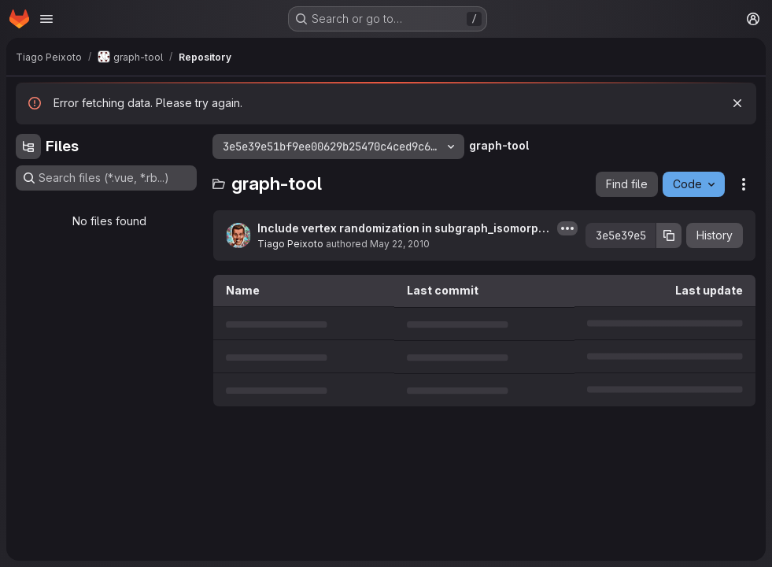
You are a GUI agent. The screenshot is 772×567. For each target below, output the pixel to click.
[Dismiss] (737, 103)
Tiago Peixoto (290, 244)
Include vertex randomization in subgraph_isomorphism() (403, 228)
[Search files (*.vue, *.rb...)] (106, 178)
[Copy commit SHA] (669, 235)
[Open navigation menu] (46, 19)
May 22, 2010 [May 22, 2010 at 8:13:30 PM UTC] (400, 244)
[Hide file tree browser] (28, 146)
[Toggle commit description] (567, 228)
